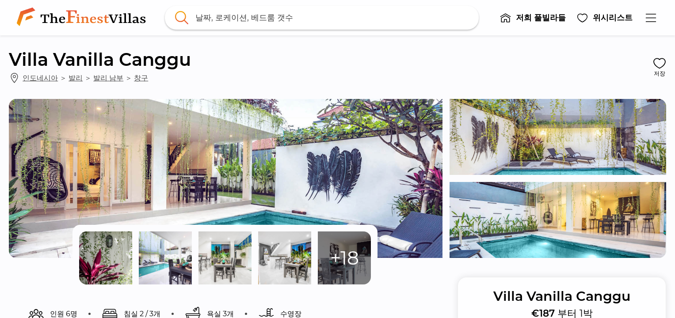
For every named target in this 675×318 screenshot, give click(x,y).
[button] (532, 18)
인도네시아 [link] (40, 77)
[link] (83, 17)
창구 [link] (141, 77)
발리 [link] (76, 77)
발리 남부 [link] (108, 77)
